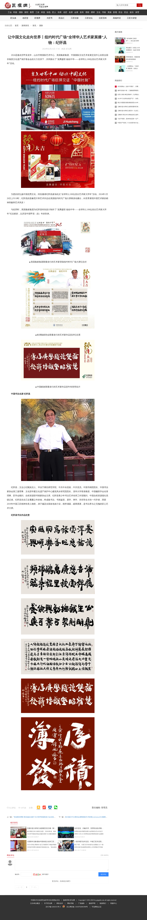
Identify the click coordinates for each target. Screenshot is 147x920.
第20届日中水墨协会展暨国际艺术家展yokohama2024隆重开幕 (87, 817)
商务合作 (60, 903)
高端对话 (117, 18)
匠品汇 (62, 18)
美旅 (110, 12)
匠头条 (13, 18)
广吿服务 (81, 903)
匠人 (54, 12)
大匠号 (49, 18)
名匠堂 (25, 18)
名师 (71, 12)
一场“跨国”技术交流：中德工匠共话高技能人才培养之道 (94, 841)
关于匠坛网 (48, 903)
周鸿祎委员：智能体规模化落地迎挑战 (133, 58)
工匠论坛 (89, 18)
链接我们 (103, 903)
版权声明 (92, 903)
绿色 (49, 12)
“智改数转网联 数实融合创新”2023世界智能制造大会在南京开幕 (36, 817)
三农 (37, 12)
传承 (60, 12)
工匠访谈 (75, 18)
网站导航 (70, 903)
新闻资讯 (25, 26)
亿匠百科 (103, 18)
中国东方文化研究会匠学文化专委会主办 (45, 900)
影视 (115, 12)
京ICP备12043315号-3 (53, 907)
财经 (26, 12)
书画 (104, 12)
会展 (76, 12)
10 (115, 123)
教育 (32, 12)
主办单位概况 (35, 903)
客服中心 (113, 903)
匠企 (121, 12)
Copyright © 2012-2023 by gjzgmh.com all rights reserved (97, 900)
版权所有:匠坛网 (69, 900)
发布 (82, 12)
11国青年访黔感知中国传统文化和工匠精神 (42, 841)
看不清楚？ (41, 874)
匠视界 (37, 18)
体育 (137, 12)
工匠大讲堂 (132, 18)
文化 (98, 12)
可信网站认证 (96, 907)
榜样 (93, 12)
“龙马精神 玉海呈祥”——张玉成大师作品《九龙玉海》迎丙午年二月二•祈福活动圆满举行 (133, 40)
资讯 (34, 26)
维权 (87, 12)
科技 (43, 12)
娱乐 (132, 12)
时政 (15, 12)
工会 (10, 12)
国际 (21, 12)
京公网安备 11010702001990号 (77, 907)
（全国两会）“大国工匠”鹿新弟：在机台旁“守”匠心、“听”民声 (133, 67)
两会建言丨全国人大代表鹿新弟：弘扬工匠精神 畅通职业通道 (133, 49)
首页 (16, 26)
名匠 (65, 12)
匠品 (126, 12)
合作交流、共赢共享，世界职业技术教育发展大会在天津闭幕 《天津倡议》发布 (102, 828)
